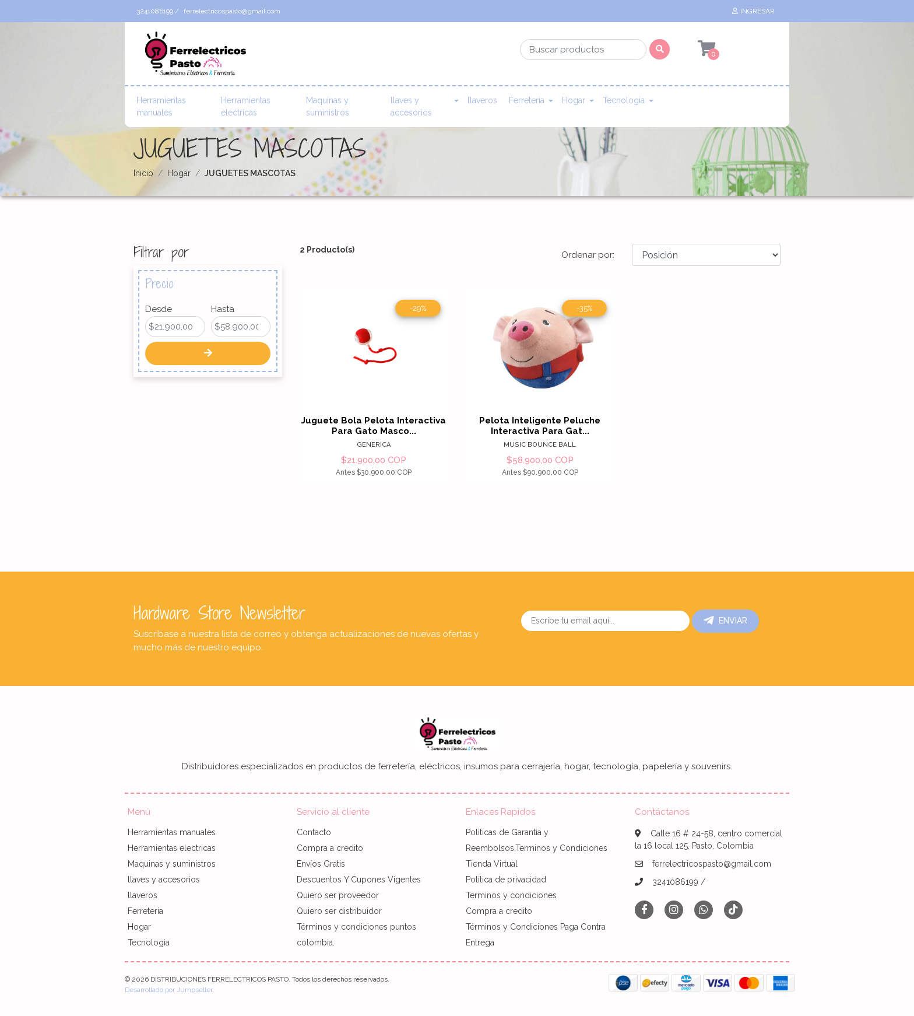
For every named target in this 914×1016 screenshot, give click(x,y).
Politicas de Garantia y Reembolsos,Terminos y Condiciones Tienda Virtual (536, 848)
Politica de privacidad (506, 879)
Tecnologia (624, 100)
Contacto (314, 832)
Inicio (143, 173)
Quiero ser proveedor (338, 895)
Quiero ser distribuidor (339, 911)
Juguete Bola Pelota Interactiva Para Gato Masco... (373, 425)
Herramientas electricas (245, 106)
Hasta (222, 309)
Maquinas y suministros (327, 106)
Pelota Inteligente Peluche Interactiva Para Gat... (539, 425)
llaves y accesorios (411, 106)
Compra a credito (330, 848)
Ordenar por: (587, 255)
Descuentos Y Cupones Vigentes (359, 879)
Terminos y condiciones (511, 895)
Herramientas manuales (161, 106)
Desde (158, 309)
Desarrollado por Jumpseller (168, 990)
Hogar (573, 100)
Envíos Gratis (321, 863)
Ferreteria (526, 100)
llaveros (482, 100)
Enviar (725, 620)
